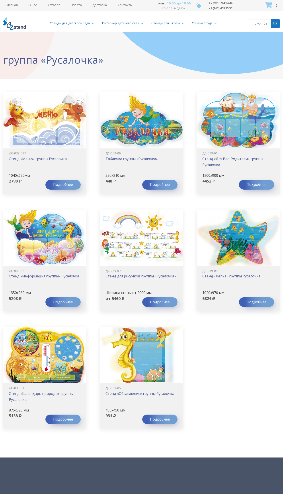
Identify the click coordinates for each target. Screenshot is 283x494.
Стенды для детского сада (70, 23)
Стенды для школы (165, 23)
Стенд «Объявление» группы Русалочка (139, 393)
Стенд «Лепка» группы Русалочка (231, 276)
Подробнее (63, 184)
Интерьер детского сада (120, 23)
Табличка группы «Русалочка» (131, 158)
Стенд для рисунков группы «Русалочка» (140, 276)
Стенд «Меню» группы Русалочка (38, 158)
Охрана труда (202, 23)
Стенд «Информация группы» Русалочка (44, 276)
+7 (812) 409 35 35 (222, 8)
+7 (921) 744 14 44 (222, 3)
